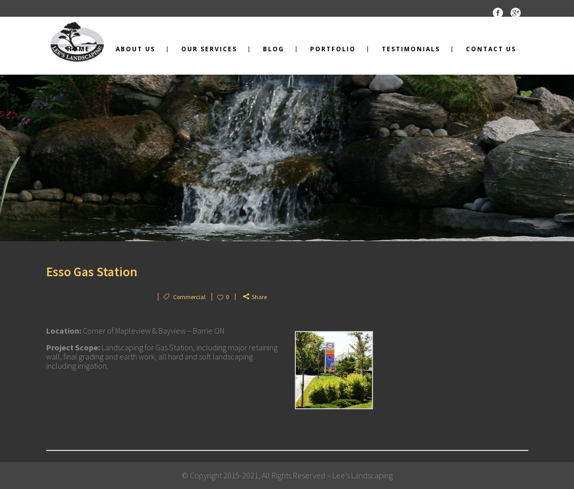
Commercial (189, 297)
